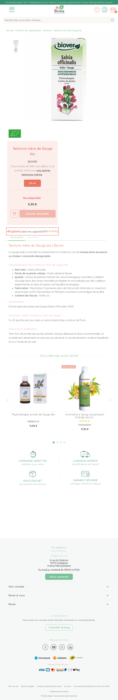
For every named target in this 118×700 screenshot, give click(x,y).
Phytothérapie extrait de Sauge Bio (33, 414)
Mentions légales (27, 686)
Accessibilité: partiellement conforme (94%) (92, 686)
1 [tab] (54, 442)
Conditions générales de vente (49, 686)
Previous (9, 400)
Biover (32, 161)
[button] (32, 231)
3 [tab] (61, 442)
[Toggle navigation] (12, 10)
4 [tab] (64, 442)
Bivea (59, 9)
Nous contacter (59, 576)
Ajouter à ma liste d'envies (14, 213)
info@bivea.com (59, 555)
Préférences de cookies (59, 691)
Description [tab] (16, 237)
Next (108, 400)
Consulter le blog (59, 627)
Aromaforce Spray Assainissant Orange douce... (84, 416)
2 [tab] (57, 442)
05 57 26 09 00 (59, 551)
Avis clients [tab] (33, 237)
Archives (67, 686)
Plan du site (13, 686)
